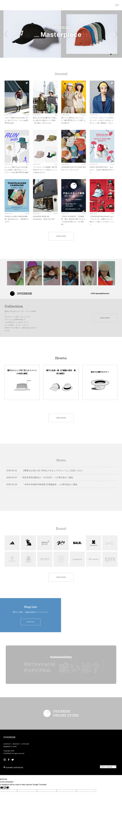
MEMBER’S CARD (10, 746)
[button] (5, 34)
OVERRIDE (7, 753)
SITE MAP (25, 744)
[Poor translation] (6, 787)
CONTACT (7, 744)
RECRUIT (16, 744)
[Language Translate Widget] (108, 766)
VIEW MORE (61, 236)
